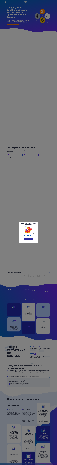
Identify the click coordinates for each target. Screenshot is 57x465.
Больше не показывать (28, 241)
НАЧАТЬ (28, 239)
